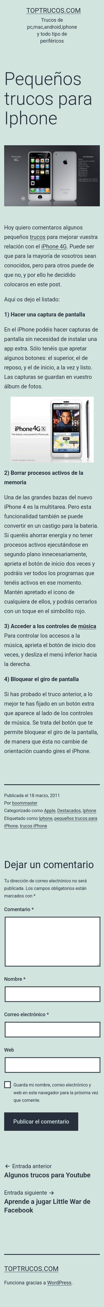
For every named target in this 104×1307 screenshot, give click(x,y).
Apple (49, 810)
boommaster (24, 803)
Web (9, 1050)
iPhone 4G (54, 246)
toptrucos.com (53, 10)
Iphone (89, 810)
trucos (38, 237)
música (87, 626)
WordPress (59, 1283)
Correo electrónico (26, 1014)
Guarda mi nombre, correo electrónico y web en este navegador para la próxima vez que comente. (56, 1092)
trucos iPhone (33, 826)
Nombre (15, 979)
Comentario (19, 909)
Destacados (69, 810)
